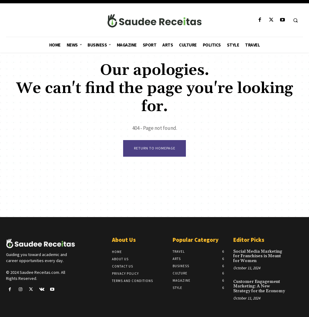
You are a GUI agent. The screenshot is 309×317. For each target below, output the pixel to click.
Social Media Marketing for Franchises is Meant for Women (256, 256)
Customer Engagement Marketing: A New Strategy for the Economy (258, 286)
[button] (295, 20)
